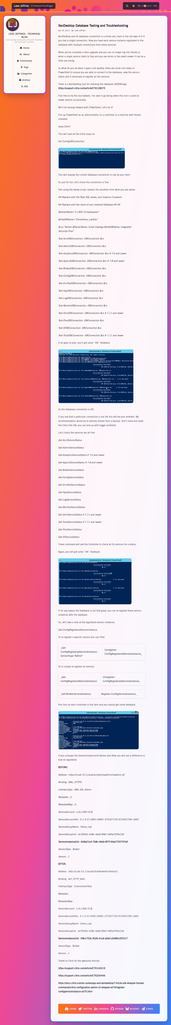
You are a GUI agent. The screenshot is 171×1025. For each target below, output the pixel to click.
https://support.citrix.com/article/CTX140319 (81, 968)
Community (24, 60)
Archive (24, 80)
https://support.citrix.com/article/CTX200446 (81, 975)
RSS (24, 86)
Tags (24, 67)
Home (25, 47)
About (25, 54)
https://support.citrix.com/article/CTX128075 (81, 88)
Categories (24, 73)
